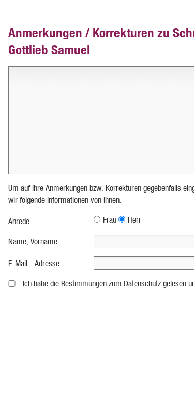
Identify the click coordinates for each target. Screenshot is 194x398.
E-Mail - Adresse (33, 263)
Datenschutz (142, 284)
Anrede (18, 221)
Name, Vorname (32, 241)
